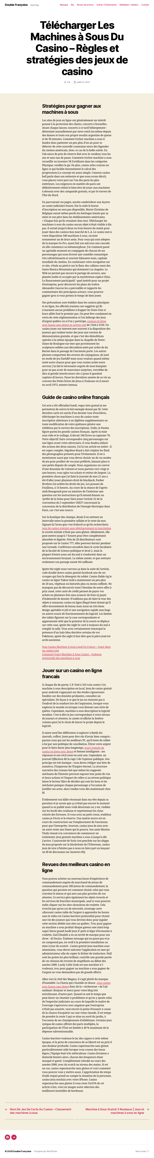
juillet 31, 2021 (83, 82)
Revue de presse (85, 5)
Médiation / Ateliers (129, 5)
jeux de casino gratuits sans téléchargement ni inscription (76, 528)
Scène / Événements (106, 5)
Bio (72, 5)
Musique (64, 5)
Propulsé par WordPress (45, 1151)
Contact (145, 5)
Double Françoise (16, 4)
